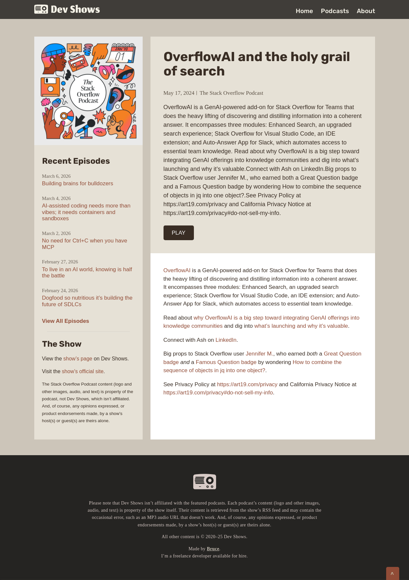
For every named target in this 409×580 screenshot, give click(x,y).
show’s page (77, 358)
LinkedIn (225, 340)
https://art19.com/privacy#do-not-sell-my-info (218, 392)
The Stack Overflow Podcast (231, 93)
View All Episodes (65, 321)
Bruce (213, 548)
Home (304, 11)
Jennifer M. (259, 354)
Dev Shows (67, 10)
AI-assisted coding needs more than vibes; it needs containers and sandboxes (86, 212)
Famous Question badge (226, 362)
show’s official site (82, 371)
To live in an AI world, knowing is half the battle (87, 272)
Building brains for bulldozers (77, 183)
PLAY (178, 233)
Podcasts (335, 11)
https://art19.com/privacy (247, 384)
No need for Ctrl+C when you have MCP (84, 244)
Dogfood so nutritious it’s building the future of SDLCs (87, 301)
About (366, 11)
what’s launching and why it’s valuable (301, 326)
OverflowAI (177, 270)
